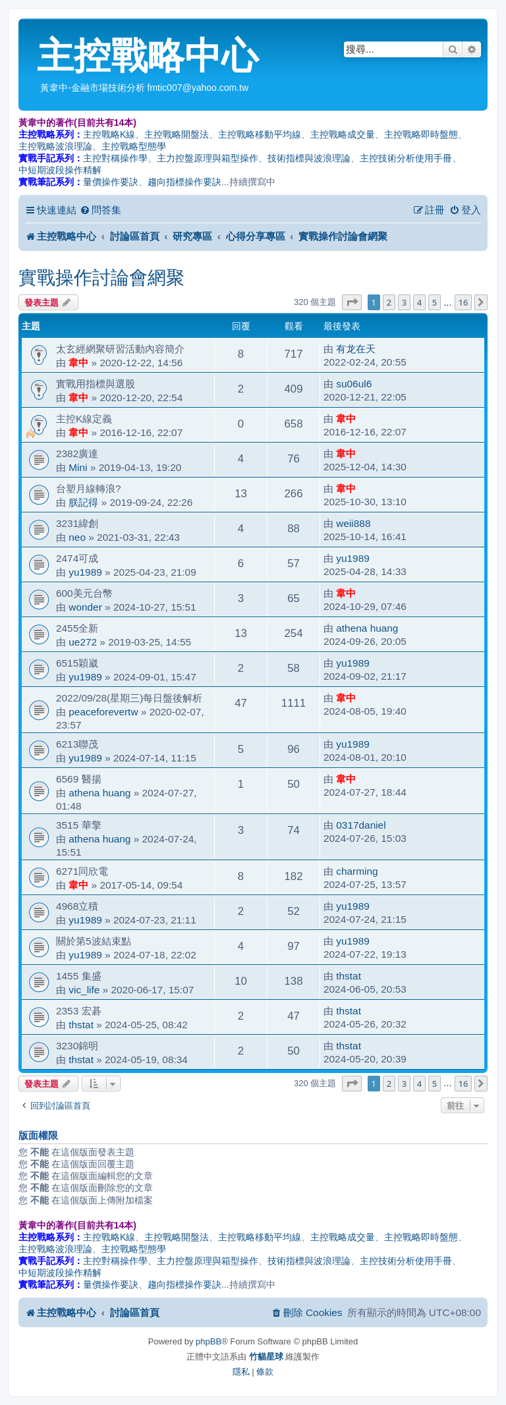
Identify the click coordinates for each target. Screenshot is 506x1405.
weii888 (353, 523)
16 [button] (463, 302)
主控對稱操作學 (115, 158)
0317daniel (360, 825)
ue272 (83, 641)
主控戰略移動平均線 (259, 134)
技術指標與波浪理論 (309, 158)
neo (77, 537)
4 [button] (419, 302)
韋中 (78, 362)
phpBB (208, 1341)
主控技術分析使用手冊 (406, 158)
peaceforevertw (103, 711)
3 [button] (404, 302)
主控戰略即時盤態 (421, 134)
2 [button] (389, 302)
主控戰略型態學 (133, 146)
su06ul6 (354, 383)
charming (357, 871)
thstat (348, 975)
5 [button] (434, 302)
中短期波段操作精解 (59, 170)
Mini (78, 467)
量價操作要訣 (110, 182)
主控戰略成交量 (342, 134)
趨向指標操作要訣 (184, 182)
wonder (85, 607)
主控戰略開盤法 (176, 134)
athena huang (367, 628)
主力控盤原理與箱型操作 (207, 158)
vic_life (84, 989)
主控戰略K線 (109, 134)
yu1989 (85, 572)
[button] (352, 302)
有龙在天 (356, 348)
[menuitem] (100, 210)
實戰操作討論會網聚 (101, 277)
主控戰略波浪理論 (55, 146)
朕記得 (83, 502)
